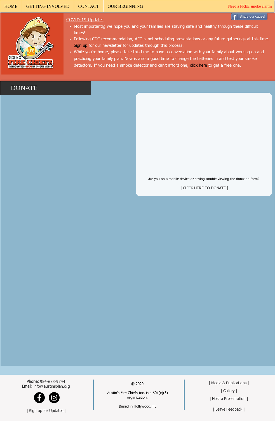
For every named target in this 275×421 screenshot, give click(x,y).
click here (198, 65)
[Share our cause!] (249, 16)
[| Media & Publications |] (229, 383)
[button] (48, 6)
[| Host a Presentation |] (229, 399)
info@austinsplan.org (52, 387)
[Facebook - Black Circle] (39, 397)
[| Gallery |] (229, 391)
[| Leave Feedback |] (229, 409)
